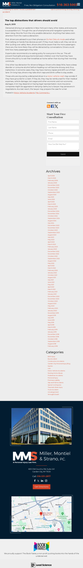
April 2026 (51, 176)
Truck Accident (53, 389)
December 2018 (53, 334)
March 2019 (52, 327)
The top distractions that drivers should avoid (31, 20)
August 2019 (52, 315)
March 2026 (52, 178)
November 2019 (53, 313)
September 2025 (54, 192)
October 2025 (52, 190)
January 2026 (52, 183)
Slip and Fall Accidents (55, 382)
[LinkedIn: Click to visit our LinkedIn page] (43, 481)
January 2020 (52, 310)
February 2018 (53, 346)
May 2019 (51, 322)
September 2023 (54, 232)
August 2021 (52, 277)
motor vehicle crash (55, 76)
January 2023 (52, 249)
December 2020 (53, 296)
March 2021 (51, 289)
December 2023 (53, 225)
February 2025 (53, 206)
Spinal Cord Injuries (54, 385)
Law (49, 368)
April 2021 (51, 287)
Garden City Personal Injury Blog (59, 363)
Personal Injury (53, 378)
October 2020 (53, 301)
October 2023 (53, 230)
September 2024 (54, 218)
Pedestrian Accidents (55, 375)
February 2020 (53, 308)
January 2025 (52, 209)
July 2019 (51, 318)
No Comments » (43, 93)
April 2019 (51, 325)
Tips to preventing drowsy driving (64, 9)
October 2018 (52, 339)
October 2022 (52, 256)
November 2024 (53, 213)
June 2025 (51, 199)
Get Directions (42, 487)
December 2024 (53, 211)
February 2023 (53, 247)
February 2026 (53, 180)
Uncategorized (53, 392)
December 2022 (53, 251)
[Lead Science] (41, 565)
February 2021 (52, 291)
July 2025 (51, 197)
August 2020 (52, 303)
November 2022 (53, 254)
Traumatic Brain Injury (55, 387)
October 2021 (52, 275)
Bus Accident (52, 359)
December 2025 (53, 185)
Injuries (50, 366)
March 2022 (52, 268)
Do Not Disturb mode (55, 39)
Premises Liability (54, 380)
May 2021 (51, 284)
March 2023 (52, 244)
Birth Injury (51, 356)
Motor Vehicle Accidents (24, 93)
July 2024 (51, 223)
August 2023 (52, 235)
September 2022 (54, 258)
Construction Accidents (56, 361)
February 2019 (52, 329)
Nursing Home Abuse (55, 373)
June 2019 (51, 320)
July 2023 (51, 237)
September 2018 (54, 341)
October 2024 (53, 216)
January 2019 (52, 332)
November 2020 (53, 299)
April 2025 (51, 202)
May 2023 (51, 239)
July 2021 (51, 280)
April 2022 (51, 265)
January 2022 (52, 273)
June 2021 (51, 282)
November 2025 (53, 187)
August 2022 (52, 261)
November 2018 (53, 336)
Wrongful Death (53, 394)
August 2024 (52, 220)
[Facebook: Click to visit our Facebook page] (35, 481)
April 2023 (51, 242)
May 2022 (51, 263)
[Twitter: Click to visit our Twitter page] (39, 481)
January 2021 (52, 294)
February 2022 (53, 270)
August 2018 (52, 344)
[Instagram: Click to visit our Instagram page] (47, 481)
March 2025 (52, 204)
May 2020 (51, 306)
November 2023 (53, 228)
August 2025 (52, 194)
